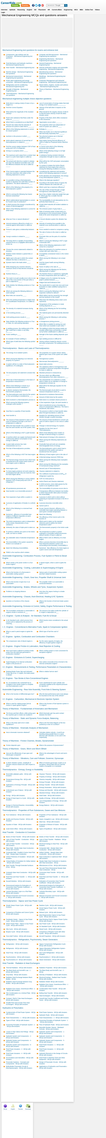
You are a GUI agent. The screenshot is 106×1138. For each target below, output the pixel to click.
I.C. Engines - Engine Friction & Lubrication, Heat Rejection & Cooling (31, 658)
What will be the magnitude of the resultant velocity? (19, 114)
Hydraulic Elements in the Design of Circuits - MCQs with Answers (20, 1075)
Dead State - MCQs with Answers (49, 812)
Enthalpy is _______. (45, 131)
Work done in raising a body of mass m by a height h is (20, 104)
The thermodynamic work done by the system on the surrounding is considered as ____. (20, 402)
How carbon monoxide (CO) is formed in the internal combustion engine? (53, 675)
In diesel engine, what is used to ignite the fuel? (52, 573)
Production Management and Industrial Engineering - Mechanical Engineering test (52, 81)
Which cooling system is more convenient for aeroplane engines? (53, 663)
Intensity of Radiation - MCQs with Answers (52, 992)
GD (35, 7)
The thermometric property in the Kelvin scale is (51, 538)
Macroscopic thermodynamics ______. (51, 366)
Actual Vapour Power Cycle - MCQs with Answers (52, 926)
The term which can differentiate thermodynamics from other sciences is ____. (51, 382)
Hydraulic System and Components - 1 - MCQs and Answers (19, 1053)
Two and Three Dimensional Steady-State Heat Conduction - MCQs (52, 887)
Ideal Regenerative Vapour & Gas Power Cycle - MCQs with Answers (52, 933)
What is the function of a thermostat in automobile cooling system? (18, 583)
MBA (81, 7)
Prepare (53, 3)
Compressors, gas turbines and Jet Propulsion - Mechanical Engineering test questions (19, 56)
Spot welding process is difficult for (50, 344)
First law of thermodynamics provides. (18, 458)
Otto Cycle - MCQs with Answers (16, 947)
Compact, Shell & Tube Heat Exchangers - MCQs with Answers (19, 1017)
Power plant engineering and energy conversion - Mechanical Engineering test (19, 81)
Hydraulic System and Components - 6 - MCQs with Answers (51, 1062)
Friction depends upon (13, 761)
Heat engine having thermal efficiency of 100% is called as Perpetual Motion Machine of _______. (53, 143)
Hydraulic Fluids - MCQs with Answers (51, 1033)
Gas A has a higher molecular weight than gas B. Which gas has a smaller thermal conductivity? (52, 199)
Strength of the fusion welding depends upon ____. (53, 340)
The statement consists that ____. (20, 378)
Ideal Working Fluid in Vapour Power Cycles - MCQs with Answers (53, 938)
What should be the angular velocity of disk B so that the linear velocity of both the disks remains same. (53, 115)
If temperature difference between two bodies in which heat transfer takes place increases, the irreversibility (53, 502)
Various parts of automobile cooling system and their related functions (52, 583)
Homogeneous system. (46, 363)
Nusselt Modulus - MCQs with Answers (18, 899)
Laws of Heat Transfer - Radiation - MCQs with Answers (52, 858)
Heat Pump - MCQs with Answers (17, 970)
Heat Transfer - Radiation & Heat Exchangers (21, 981)
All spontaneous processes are (16, 498)
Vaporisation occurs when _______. (50, 124)
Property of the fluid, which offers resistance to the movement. (53, 120)
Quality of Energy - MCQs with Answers (51, 814)
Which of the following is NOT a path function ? (20, 443)
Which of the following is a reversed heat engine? (19, 519)
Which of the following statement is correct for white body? (19, 213)
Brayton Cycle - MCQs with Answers (17, 950)
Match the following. (45, 524)
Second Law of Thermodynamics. (49, 478)
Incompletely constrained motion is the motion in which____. (51, 258)
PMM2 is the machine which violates (17, 562)
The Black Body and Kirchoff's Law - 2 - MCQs (51, 989)
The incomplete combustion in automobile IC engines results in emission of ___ (20, 623)
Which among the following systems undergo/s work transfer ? (50, 411)
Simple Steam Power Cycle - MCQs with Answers (19, 924)
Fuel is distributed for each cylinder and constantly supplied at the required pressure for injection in (53, 699)
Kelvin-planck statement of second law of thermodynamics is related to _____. (19, 143)
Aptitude (12, 7)
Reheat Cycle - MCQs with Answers (50, 930)
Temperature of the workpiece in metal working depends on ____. (51, 310)
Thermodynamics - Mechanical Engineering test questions (20, 94)
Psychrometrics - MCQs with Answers (18, 975)
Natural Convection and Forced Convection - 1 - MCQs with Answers (20, 914)
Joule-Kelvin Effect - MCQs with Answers (52, 842)
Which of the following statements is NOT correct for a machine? (52, 249)
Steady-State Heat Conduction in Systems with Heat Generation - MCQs (52, 880)
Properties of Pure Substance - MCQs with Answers (52, 832)
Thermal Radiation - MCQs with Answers (19, 985)
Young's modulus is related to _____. (50, 237)
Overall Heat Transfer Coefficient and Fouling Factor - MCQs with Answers (53, 1017)
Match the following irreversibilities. (17, 558)
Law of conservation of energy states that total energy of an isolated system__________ (52, 104)
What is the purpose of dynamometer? (51, 761)
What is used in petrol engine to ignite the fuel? (19, 644)
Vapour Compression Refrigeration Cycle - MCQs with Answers (52, 962)
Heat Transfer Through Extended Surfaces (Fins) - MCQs (19, 884)
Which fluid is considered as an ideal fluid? (19, 124)
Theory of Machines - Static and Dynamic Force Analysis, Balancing (30, 735)
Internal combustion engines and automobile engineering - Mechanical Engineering (53, 68)
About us (34, 1127)
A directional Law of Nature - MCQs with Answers (19, 807)
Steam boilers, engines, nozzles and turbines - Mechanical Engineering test (53, 85)
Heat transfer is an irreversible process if (19, 501)
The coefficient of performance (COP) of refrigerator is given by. (52, 485)
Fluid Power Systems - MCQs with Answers (53, 1030)
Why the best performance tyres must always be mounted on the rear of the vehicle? (53, 709)
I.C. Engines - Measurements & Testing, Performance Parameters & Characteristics (30, 680)
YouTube (67, 1127)
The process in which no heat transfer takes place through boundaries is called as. (53, 421)
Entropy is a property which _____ (17, 152)
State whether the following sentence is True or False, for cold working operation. (20, 327)
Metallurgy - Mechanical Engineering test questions (52, 77)
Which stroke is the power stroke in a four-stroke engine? (19, 573)
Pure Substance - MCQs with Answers (18, 831)
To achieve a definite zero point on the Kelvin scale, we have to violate (20, 542)
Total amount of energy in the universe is (52, 447)
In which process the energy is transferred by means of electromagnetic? (20, 208)
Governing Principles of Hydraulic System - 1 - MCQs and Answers (53, 1040)
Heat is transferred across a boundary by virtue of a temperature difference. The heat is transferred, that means (53, 416)
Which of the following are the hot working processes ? (52, 314)
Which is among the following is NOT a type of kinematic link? (53, 245)
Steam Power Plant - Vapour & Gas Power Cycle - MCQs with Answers (19, 942)
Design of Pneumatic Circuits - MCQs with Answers (19, 1084)
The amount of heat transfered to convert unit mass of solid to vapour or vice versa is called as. (53, 431)
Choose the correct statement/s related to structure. (19, 253)
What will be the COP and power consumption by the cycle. (49, 163)
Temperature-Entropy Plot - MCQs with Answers (18, 796)
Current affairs (57, 7)
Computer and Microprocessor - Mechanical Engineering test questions (53, 55)
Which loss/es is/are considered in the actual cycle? (53, 633)
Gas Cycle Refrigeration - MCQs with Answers (51, 971)
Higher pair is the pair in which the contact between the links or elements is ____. (19, 262)
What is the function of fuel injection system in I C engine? (52, 719)
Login (3, 10)
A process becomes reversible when (50, 513)
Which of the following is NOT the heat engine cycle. (18, 465)
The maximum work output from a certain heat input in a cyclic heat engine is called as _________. (20, 158)
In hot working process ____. (15, 318)
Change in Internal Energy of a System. (51, 435)
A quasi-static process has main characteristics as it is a (16, 454)
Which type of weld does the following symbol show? (18, 347)
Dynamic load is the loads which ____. (18, 266)
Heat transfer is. (11, 425)
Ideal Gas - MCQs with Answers (16, 840)
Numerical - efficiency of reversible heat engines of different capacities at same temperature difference (18, 525)
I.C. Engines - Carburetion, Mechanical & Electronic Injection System (30, 714)
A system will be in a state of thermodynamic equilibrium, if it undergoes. (20, 369)
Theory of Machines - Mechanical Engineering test (49, 90)
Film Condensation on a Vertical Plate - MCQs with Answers (18, 1011)
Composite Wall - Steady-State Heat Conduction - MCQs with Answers (50, 867)
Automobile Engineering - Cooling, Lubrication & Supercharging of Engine (32, 578)
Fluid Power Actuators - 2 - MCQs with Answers (51, 1066)
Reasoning (21, 7)
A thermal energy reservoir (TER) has (51, 467)
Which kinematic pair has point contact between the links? (51, 728)
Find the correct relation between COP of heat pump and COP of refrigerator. (19, 149)
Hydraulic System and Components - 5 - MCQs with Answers (19, 1062)
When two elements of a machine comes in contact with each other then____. (52, 253)
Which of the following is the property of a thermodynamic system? (19, 191)
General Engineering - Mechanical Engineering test (50, 64)
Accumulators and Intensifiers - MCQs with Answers (52, 1075)
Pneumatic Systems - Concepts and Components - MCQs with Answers (50, 1079)
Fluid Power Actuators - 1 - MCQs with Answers (18, 1066)
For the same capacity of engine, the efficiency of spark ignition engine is (50, 654)
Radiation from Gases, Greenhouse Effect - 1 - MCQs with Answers (53, 1003)
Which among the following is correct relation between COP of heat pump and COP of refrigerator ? (20, 490)
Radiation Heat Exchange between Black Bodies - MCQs (19, 996)
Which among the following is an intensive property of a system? (19, 364)
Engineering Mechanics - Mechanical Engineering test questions (50, 59)
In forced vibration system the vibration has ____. (52, 223)
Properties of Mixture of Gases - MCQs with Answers (20, 843)
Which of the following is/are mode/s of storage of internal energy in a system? (51, 443)
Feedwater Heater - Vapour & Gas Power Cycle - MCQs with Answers (19, 938)
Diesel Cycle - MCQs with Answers (50, 947)
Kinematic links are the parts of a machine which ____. (52, 240)
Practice (62, 3)
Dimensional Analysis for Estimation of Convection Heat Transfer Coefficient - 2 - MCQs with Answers (52, 905)
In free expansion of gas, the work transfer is (20, 415)
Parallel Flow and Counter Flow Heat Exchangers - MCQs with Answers (18, 1021)
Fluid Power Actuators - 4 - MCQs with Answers (51, 1071)
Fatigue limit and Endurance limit (49, 287)
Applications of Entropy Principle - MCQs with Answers (19, 802)
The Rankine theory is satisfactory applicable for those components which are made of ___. (53, 278)
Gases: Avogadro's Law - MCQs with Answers (50, 836)
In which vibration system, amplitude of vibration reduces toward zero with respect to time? (20, 780)
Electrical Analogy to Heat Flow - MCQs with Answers (53, 862)
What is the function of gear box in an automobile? (18, 592)
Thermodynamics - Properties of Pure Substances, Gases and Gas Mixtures (33, 827)
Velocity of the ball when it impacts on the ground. (52, 110)
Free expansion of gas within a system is (19, 507)
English (29, 7)
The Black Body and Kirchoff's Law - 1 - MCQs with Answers (18, 989)
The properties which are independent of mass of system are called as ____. (52, 127)
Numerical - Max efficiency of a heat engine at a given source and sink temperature (52, 558)
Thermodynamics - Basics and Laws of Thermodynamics (25, 353)
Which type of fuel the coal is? (48, 644)
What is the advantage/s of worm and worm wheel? (53, 770)
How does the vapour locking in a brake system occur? (51, 602)
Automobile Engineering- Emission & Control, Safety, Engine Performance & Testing (33, 617)
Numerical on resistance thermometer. (51, 401)
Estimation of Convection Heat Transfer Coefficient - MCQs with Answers (51, 900)
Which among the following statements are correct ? (52, 450)
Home (27, 1127)
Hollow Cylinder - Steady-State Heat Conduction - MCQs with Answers (50, 871)
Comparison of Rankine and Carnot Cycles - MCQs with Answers (20, 931)
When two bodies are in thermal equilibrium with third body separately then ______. (52, 134)
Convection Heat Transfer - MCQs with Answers (51, 891)
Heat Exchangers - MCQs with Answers (51, 1014)
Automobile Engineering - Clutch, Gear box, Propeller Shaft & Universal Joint (34, 587)
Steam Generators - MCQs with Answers (52, 978)
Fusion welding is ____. (13, 339)
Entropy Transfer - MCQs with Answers (51, 801)
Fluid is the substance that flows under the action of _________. (19, 120)
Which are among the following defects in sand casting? (19, 297)
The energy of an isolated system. (17, 357)
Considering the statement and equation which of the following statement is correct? (52, 174)
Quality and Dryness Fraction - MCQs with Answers (19, 836)
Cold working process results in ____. (18, 322)
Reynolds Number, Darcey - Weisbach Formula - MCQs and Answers (18, 1049)
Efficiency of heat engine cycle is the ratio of (53, 464)
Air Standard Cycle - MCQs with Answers (52, 944)
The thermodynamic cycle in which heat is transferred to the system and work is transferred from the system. (52, 460)
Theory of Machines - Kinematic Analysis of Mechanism (25, 744)
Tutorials (92, 18)
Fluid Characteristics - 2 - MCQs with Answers (50, 1036)
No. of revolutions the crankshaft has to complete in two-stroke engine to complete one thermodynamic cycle (19, 699)
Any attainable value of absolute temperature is (20, 548)
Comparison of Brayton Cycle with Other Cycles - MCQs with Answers (52, 950)
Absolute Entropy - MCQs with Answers (51, 809)
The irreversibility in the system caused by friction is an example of (19, 552)
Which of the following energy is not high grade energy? (52, 153)
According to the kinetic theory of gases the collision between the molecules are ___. (52, 187)
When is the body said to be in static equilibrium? (17, 740)
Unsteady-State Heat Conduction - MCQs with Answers (19, 891)
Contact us (42, 1127)
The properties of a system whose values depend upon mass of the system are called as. (53, 359)
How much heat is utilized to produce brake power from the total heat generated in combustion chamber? (20, 664)
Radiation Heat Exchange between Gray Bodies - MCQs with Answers (19, 1000)
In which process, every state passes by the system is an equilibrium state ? (53, 494)
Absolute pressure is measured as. (50, 378)
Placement (42, 7)
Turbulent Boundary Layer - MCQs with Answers (51, 910)
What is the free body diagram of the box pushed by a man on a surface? (52, 740)
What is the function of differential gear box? (20, 708)
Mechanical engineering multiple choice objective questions (26, 99)
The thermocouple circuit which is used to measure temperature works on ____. (52, 397)
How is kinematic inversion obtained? (18, 748)
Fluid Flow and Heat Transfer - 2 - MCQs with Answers (53, 895)
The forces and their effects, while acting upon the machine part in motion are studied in (20, 729)
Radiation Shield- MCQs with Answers (51, 999)
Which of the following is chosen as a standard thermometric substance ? (18, 393)
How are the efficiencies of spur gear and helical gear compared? (19, 770)
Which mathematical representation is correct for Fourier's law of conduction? (20, 204)
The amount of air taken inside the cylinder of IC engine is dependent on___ (53, 623)
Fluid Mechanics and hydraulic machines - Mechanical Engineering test (19, 64)
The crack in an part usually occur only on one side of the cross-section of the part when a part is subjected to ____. (19, 284)
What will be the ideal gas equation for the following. (52, 393)
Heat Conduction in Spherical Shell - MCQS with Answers (53, 875)
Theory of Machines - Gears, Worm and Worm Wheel (24, 765)
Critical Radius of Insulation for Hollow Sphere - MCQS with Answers (18, 880)
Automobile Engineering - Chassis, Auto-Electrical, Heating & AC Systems (32, 606)
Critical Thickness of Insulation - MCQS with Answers (20, 875)
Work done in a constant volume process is (20, 411)
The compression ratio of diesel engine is (19, 653)
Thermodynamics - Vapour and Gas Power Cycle (22, 919)
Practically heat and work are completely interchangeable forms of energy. (52, 454)
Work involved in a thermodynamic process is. (52, 407)
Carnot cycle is (43, 515)
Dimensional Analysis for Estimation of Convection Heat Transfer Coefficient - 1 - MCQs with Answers (19, 905)
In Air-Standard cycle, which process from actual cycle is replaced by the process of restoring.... (19, 634)
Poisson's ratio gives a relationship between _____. (20, 233)
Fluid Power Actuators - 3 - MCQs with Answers (18, 1071)
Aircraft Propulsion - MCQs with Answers (52, 954)
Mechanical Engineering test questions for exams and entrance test (30, 50)
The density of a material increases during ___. (19, 314)
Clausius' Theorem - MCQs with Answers (52, 790)
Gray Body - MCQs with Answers (16, 992)
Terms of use (52, 1127)
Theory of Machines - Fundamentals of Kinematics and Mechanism (30, 723)
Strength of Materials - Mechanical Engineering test (17, 90)
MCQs (76, 18)
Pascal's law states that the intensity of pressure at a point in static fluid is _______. (20, 127)
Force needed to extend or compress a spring (51, 233)
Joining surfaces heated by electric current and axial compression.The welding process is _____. (53, 348)
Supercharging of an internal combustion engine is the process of (19, 675)
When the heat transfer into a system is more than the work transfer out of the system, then (20, 436)
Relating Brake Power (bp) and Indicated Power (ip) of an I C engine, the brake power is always (20, 687)
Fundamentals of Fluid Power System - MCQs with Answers (18, 1031)
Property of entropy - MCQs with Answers (52, 793)
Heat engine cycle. (12, 478)
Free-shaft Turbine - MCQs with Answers (19, 954)
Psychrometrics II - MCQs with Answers (51, 975)
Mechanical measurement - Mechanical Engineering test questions (18, 77)
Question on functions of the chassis (17, 611)
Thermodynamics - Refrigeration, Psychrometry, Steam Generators (30, 958)
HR (49, 7)
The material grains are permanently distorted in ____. (50, 318)
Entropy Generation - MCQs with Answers (52, 804)
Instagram (75, 1127)
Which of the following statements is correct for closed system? (20, 131)
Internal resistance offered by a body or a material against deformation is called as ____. (19, 228)
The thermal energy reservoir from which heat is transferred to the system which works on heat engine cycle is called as (20, 471)
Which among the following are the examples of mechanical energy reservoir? (53, 475)
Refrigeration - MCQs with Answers (17, 962)
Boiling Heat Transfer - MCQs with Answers (52, 1011)
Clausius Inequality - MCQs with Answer (51, 796)
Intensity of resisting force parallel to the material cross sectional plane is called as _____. (52, 228)
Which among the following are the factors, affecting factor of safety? (52, 273)
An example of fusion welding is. (16, 344)
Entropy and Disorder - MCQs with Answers (53, 806)
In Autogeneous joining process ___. (50, 326)
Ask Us (60, 1127)
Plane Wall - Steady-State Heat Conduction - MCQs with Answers (20, 867)
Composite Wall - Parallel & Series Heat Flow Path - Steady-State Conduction (20, 871)
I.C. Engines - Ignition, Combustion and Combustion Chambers (28, 649)
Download (99, 18)
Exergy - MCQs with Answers (15, 812)
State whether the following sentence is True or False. (20, 291)
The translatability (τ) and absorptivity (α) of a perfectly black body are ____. (53, 204)
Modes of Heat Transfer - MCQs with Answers (50, 854)
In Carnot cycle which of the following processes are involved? (51, 149)
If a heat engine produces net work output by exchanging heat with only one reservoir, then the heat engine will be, (20, 482)
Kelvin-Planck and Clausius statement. (51, 491)
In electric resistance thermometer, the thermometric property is (18, 397)
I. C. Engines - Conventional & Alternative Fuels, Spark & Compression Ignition (34, 639)
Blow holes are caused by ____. (16, 300)
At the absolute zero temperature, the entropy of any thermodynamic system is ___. (52, 179)
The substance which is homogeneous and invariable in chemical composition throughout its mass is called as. (52, 373)
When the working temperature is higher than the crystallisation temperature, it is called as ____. (20, 306)
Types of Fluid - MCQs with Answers (17, 1040)
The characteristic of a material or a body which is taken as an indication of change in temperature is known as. (53, 388)
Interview (4, 7)
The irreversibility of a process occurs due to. (53, 498)
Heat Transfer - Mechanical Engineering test (20, 67)
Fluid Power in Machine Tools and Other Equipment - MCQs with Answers (19, 1079)
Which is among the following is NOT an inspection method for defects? (51, 297)
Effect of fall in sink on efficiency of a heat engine (52, 548)
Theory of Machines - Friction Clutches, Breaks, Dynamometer (28, 757)
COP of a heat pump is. (46, 488)
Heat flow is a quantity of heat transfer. (18, 421)
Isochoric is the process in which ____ (18, 138)
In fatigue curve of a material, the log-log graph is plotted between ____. (52, 284)
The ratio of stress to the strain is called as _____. (19, 238)
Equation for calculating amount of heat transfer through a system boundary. (51, 426)
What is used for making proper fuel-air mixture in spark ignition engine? (18, 719)
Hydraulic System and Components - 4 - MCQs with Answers (51, 1058)
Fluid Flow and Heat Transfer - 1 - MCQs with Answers (20, 895)
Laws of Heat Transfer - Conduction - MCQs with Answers (20, 858)
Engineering (68, 7)
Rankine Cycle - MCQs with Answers (50, 923)
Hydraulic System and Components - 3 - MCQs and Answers (19, 1058)
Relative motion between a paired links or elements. (19, 258)
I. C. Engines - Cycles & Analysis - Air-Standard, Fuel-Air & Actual (29, 628)
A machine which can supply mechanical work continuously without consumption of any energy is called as (19, 448)
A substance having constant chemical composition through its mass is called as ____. (52, 158)
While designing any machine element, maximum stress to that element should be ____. (19, 271)
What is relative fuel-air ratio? (48, 686)
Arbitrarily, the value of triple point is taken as (20, 537)
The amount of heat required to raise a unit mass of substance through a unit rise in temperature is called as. (19, 431)
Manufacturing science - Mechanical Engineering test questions (50, 72)
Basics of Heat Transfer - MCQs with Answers (17, 854)
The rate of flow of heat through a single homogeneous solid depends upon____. (51, 194)
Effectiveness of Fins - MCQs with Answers (52, 883)
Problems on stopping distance (16, 601)
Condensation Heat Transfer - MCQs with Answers (52, 1007)
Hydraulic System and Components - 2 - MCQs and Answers (51, 1053)
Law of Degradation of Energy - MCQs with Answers (52, 818)
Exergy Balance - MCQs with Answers (51, 821)
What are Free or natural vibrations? (17, 222)
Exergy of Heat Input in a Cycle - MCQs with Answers (20, 815)
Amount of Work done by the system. (50, 404)
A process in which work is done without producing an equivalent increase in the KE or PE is (52, 508)
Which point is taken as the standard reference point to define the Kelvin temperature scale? (50, 532)
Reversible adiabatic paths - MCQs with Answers (18, 791)
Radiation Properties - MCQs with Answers (52, 985)
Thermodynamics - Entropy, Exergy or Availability (22, 786)
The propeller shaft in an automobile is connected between (51, 592)
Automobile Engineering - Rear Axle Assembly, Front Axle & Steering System (34, 704)
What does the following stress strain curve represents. (52, 305)
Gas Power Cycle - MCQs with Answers (51, 942)
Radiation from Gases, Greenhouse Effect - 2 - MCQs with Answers (20, 1007)
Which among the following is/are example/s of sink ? (53, 470)
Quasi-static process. (45, 369)
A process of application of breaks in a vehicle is (18, 513)
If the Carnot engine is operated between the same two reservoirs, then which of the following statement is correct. (20, 174)
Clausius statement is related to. (49, 481)
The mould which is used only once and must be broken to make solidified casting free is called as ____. (53, 291)
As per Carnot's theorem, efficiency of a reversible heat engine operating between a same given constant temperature (53, 519)
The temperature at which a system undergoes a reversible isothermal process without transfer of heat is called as (52, 543)
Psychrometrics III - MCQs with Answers (19, 978)
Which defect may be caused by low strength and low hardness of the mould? (53, 301)
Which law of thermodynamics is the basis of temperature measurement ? (20, 387)
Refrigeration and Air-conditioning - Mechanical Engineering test (17, 85)
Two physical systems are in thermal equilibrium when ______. (50, 138)
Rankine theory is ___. (13, 277)
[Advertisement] (37, 32)
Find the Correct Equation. (14, 109)
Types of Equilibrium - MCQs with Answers (52, 845)
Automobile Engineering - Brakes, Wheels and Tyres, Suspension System (32, 597)
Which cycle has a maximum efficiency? (51, 190)
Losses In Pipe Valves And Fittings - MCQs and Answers (52, 1049)
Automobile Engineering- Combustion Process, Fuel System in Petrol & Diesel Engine (34, 567)
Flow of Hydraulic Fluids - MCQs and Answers (50, 1045)
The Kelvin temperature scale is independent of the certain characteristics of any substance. (20, 532)
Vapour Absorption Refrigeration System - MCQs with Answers (52, 967)
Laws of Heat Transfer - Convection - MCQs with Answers (20, 862)
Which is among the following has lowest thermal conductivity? (19, 198)
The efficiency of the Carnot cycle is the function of (51, 527)
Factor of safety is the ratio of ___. (50, 270)
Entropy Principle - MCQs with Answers (51, 798)
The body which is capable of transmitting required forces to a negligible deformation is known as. (20, 245)
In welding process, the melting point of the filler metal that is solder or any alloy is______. (19, 335)
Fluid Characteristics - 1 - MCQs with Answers (18, 1036)
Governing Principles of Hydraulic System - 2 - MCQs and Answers (20, 1045)
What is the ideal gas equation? (49, 183)
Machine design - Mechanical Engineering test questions (19, 72)
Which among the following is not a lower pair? (52, 262)
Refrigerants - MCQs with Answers (17, 966)
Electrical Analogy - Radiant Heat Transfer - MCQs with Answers (52, 996)
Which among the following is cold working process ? (52, 323)
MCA (76, 7)
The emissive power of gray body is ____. (52, 212)
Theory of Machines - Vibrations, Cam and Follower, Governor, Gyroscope (33, 775)
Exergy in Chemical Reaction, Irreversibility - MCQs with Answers (20, 822)
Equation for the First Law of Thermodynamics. (48, 439)
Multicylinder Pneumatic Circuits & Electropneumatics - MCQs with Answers (52, 1084)
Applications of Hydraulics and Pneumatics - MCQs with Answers (20, 1088)
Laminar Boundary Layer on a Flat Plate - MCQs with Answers (19, 910)
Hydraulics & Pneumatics (12, 1026)
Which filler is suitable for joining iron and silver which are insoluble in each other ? (52, 330)
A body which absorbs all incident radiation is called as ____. (53, 208)
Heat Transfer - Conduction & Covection (18, 849)
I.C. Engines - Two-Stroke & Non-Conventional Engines (25, 693)
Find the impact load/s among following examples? (51, 266)
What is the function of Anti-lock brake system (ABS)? (51, 611)
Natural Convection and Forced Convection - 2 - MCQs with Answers (53, 914)
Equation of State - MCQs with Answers (51, 840)
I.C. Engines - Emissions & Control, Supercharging (23, 670)
